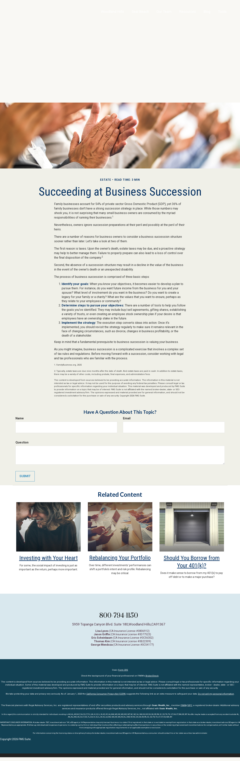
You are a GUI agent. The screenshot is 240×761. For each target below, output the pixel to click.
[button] (129, 14)
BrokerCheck (152, 679)
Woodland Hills (96, 14)
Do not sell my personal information (216, 697)
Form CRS (123, 674)
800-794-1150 (118, 619)
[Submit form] (25, 476)
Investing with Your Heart (48, 561)
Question (21, 442)
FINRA (183, 709)
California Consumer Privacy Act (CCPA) (106, 697)
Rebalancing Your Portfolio (120, 561)
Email (126, 418)
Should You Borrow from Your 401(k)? (191, 561)
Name (19, 418)
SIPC (189, 709)
